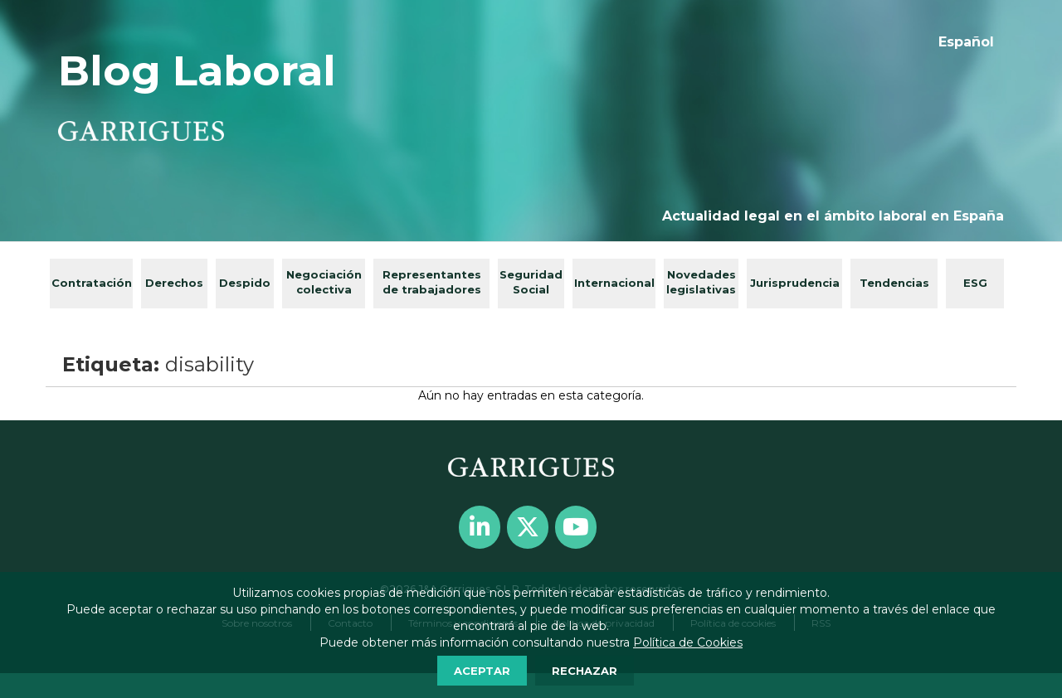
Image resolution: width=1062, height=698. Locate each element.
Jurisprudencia (795, 282)
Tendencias (894, 282)
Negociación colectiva (324, 282)
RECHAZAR (584, 670)
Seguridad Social (531, 282)
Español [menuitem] (966, 42)
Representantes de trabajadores (431, 282)
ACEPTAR (482, 670)
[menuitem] (966, 42)
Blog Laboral (197, 71)
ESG (975, 282)
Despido (244, 282)
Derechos (174, 282)
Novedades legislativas (701, 282)
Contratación (91, 282)
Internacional (614, 282)
